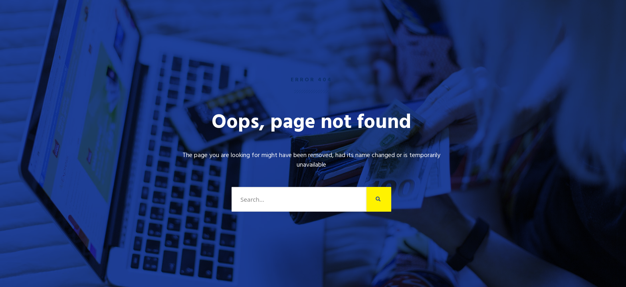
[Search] (378, 199)
